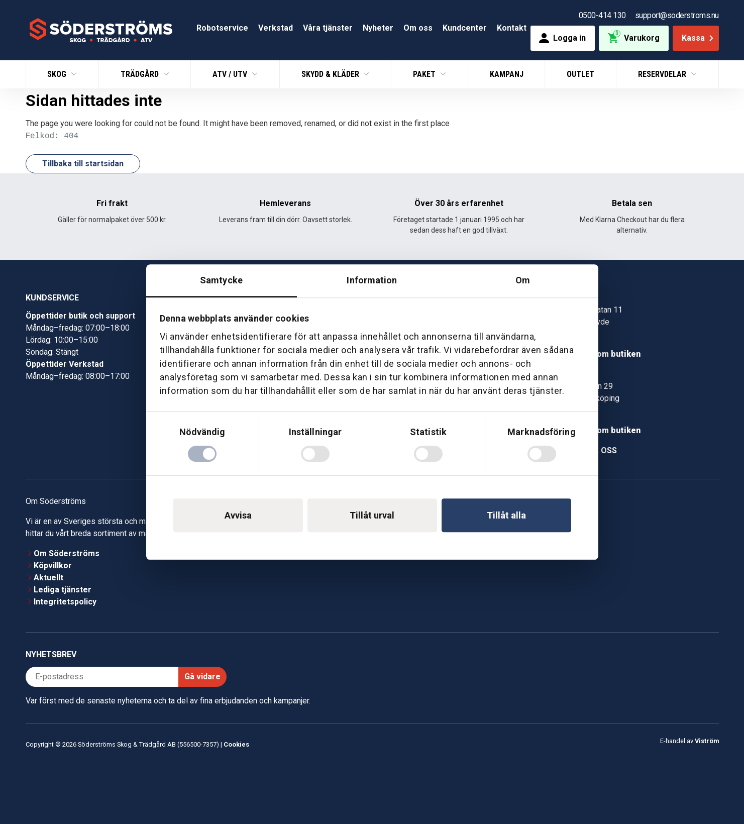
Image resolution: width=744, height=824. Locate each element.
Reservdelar (663, 74)
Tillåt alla (506, 515)
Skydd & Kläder (331, 74)
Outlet (580, 74)
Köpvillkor (53, 565)
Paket (425, 74)
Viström (707, 741)
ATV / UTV (230, 74)
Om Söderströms (66, 553)
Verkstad (275, 28)
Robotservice (222, 28)
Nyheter (378, 28)
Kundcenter (465, 28)
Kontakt (511, 28)
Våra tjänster (328, 28)
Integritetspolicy (65, 601)
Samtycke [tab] (221, 280)
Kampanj (506, 74)
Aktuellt (48, 577)
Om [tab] (522, 280)
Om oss (418, 28)
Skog (57, 74)
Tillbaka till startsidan (83, 163)
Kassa (698, 38)
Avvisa (238, 515)
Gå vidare (202, 676)
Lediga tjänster (62, 589)
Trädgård (141, 74)
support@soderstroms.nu (677, 15)
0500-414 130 (602, 15)
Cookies (236, 744)
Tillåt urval (372, 515)
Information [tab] (372, 280)
